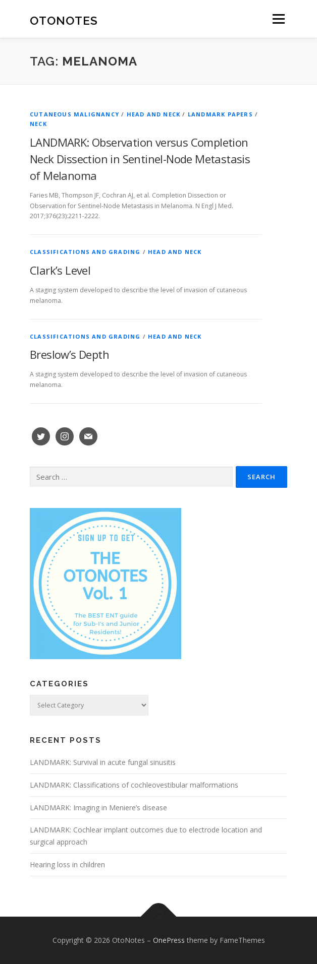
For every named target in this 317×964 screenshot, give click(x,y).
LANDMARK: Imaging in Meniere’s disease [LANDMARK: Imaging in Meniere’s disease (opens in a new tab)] (98, 807)
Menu (278, 19)
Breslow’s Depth (69, 354)
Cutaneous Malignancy (74, 114)
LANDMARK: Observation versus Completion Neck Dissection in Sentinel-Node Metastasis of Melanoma (140, 159)
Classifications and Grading (85, 251)
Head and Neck (154, 114)
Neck (38, 123)
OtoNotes (64, 20)
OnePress (169, 940)
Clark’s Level (60, 270)
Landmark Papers (220, 114)
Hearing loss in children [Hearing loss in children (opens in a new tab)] (67, 864)
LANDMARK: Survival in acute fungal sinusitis (103, 762)
